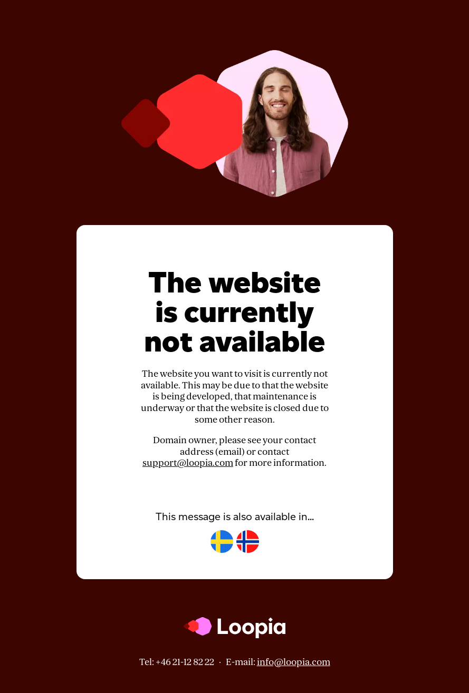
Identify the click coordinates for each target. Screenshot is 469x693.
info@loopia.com (293, 662)
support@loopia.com (187, 462)
